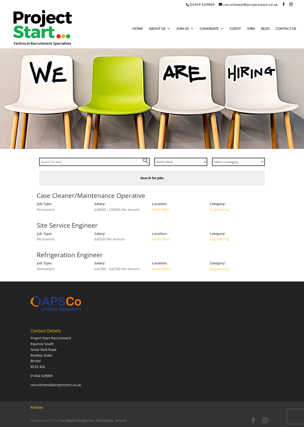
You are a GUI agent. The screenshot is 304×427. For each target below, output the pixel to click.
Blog (265, 28)
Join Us (182, 28)
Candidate (209, 28)
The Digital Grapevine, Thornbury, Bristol (92, 420)
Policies (36, 407)
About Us (157, 28)
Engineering (219, 209)
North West (161, 209)
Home (138, 28)
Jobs (251, 28)
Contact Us (286, 28)
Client (235, 28)
